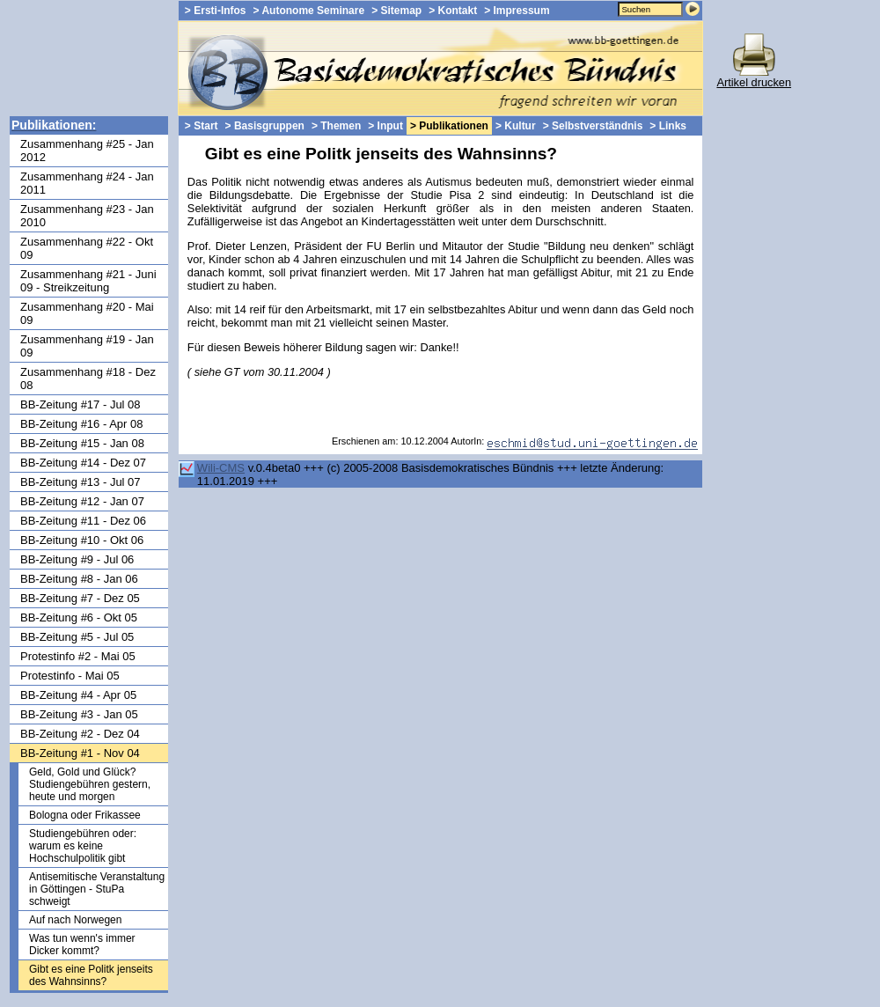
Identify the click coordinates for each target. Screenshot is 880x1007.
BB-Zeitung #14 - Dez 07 (83, 462)
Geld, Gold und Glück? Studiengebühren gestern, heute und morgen (89, 784)
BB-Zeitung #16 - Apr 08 (81, 423)
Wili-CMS (221, 467)
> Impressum (516, 10)
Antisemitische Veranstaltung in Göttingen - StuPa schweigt (97, 889)
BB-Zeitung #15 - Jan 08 (82, 443)
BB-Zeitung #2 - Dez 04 (80, 733)
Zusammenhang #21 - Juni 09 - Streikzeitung (88, 281)
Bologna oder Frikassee (85, 815)
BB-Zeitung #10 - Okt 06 (81, 540)
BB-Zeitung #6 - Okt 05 (78, 617)
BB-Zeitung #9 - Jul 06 (77, 559)
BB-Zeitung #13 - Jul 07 (80, 482)
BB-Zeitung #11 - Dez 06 (83, 520)
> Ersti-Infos (215, 10)
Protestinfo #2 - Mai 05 (78, 656)
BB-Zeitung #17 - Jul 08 (80, 404)
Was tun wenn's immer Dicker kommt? (82, 944)
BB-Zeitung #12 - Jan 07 (82, 501)
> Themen (336, 126)
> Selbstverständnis (593, 126)
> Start (201, 126)
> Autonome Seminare (309, 10)
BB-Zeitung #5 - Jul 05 (77, 636)
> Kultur (515, 126)
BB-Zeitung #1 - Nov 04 (80, 753)
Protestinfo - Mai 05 (70, 675)
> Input (385, 126)
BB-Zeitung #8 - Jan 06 (79, 578)
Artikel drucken (753, 77)
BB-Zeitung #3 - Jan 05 (79, 714)
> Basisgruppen (264, 126)
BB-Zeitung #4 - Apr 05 (78, 695)
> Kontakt (453, 10)
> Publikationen (449, 126)
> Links (667, 126)
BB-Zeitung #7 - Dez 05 (80, 598)
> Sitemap (396, 10)
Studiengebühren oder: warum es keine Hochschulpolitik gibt (82, 845)
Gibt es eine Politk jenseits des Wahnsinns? (91, 975)
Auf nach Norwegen (75, 920)
